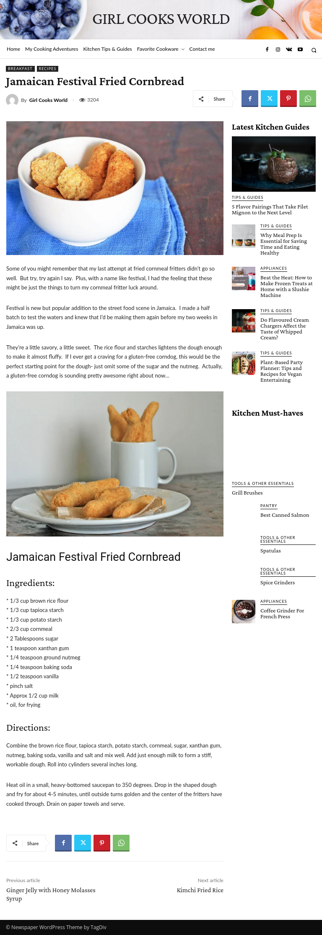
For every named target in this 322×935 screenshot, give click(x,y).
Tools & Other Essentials (262, 481)
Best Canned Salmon (284, 512)
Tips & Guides (247, 197)
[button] (314, 50)
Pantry (268, 503)
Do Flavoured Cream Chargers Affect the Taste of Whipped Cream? (284, 327)
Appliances (273, 267)
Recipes (48, 69)
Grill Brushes (247, 490)
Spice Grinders (277, 580)
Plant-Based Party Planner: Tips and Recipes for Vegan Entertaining (281, 369)
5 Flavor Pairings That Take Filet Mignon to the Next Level (269, 209)
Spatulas (270, 548)
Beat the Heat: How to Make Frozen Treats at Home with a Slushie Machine (286, 285)
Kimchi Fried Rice (200, 889)
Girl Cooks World (48, 100)
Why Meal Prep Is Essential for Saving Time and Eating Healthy (283, 243)
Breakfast (20, 69)
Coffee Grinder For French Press (282, 611)
